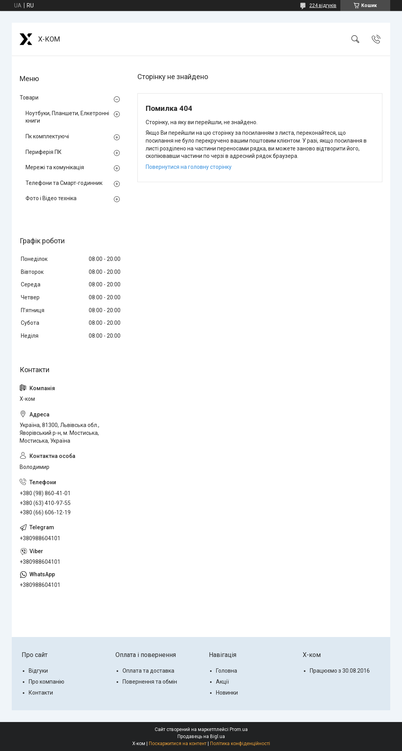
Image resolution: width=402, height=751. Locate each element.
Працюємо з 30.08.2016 (340, 671)
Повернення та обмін (149, 682)
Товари (29, 97)
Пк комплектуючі (47, 136)
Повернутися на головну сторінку (189, 167)
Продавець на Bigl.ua (201, 736)
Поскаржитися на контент (177, 743)
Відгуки (38, 671)
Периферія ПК (44, 152)
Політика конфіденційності (240, 743)
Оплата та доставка (148, 671)
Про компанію (46, 682)
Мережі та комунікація (55, 167)
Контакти (41, 692)
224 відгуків (322, 5)
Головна (226, 671)
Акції (222, 682)
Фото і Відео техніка (51, 198)
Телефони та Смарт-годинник (64, 183)
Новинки (227, 692)
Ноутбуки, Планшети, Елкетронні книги (67, 117)
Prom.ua (239, 729)
